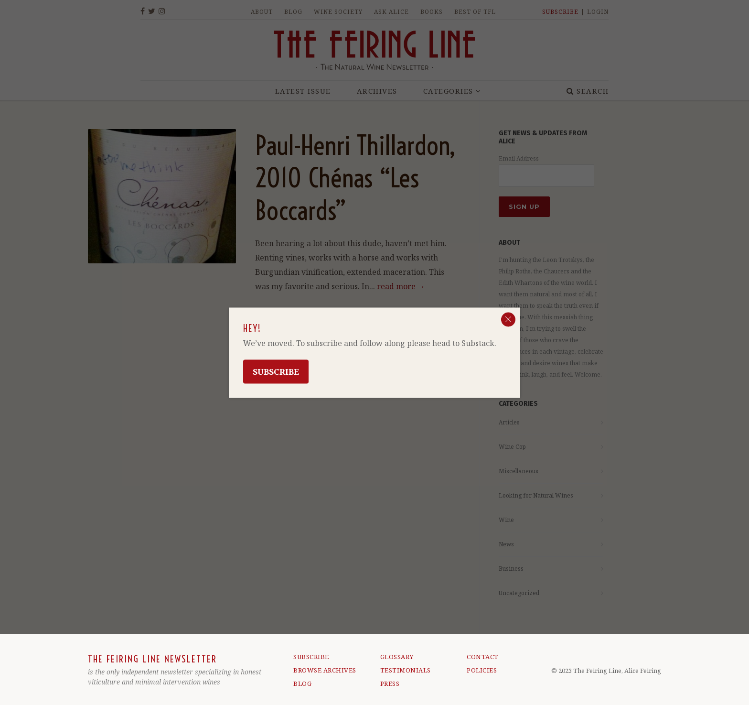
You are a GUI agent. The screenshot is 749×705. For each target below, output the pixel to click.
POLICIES (482, 670)
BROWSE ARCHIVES (324, 670)
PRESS (390, 683)
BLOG (302, 683)
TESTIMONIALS (405, 670)
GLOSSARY (397, 656)
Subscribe (276, 371)
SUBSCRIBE (311, 656)
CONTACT (483, 656)
